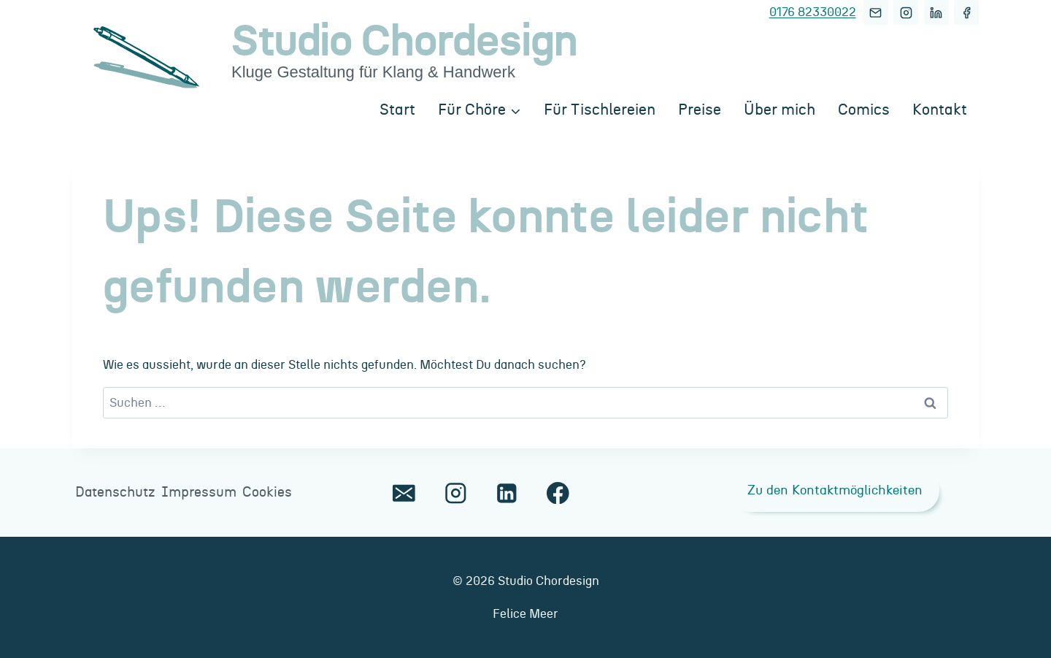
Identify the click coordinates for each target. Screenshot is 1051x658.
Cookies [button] (267, 493)
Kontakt (939, 110)
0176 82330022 (812, 12)
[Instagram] (905, 12)
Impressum (198, 493)
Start (397, 110)
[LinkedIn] (936, 12)
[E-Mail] (875, 12)
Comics (864, 110)
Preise (699, 110)
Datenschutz (115, 493)
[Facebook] (966, 12)
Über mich (779, 110)
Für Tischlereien (599, 110)
